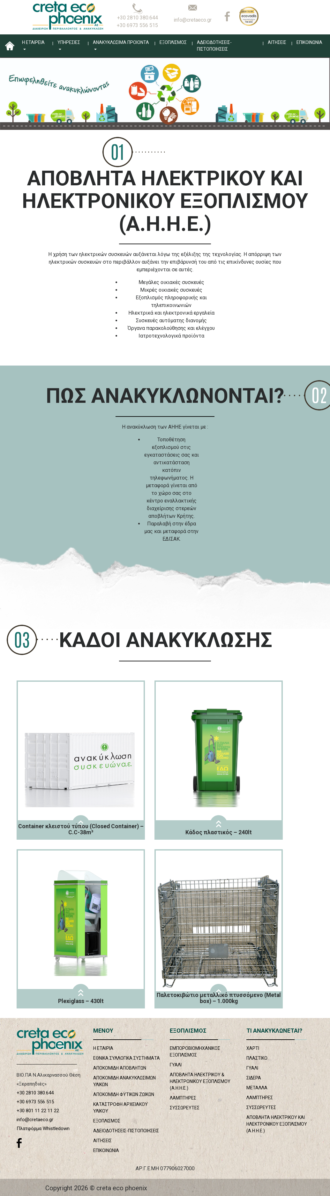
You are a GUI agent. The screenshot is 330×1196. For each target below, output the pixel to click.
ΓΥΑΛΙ (176, 1064)
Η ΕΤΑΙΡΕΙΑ (33, 42)
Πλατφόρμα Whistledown (43, 1128)
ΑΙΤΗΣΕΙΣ (277, 42)
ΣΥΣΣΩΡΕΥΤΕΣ (184, 1107)
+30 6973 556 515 (137, 25)
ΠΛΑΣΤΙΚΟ (256, 1058)
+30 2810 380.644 (137, 18)
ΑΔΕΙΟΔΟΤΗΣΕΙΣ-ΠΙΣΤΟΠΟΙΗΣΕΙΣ (214, 46)
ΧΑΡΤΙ (252, 1048)
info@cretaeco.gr (193, 20)
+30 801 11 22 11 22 (38, 1111)
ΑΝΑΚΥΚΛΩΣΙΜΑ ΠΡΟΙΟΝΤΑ (121, 42)
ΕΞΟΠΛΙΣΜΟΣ (173, 42)
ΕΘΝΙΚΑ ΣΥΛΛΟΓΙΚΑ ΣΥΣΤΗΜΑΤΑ (126, 1058)
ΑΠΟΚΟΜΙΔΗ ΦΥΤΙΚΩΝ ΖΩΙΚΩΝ (123, 1094)
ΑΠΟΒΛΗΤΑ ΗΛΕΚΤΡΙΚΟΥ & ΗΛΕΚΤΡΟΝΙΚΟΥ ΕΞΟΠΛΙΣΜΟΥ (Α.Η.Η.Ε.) (200, 1081)
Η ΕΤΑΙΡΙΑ (103, 1048)
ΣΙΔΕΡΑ (253, 1077)
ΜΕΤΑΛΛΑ (256, 1087)
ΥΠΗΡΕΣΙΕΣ (68, 42)
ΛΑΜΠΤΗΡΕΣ (183, 1097)
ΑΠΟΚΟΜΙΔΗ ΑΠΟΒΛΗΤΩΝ (119, 1068)
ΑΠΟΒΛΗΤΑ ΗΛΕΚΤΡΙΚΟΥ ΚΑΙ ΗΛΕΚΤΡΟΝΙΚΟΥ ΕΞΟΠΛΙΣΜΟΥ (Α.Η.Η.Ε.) (276, 1124)
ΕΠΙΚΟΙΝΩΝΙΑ (309, 42)
